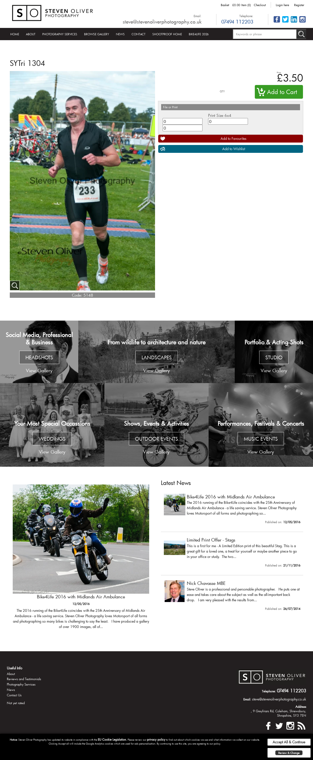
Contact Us (14, 695)
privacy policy (156, 739)
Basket (225, 5)
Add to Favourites (233, 138)
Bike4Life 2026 (199, 34)
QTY (222, 91)
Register (299, 5)
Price (279, 72)
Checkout (260, 5)
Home (14, 34)
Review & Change (289, 753)
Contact (138, 34)
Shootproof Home (167, 34)
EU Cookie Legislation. (112, 739)
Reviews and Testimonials (24, 679)
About (30, 34)
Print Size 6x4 (219, 115)
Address (300, 707)
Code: (77, 295)
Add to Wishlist (233, 148)
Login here (282, 5)
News (120, 34)
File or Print (170, 107)
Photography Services (59, 34)
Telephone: (246, 16)
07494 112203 (237, 21)
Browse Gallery (96, 34)
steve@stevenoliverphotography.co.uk (162, 21)
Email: (197, 16)
